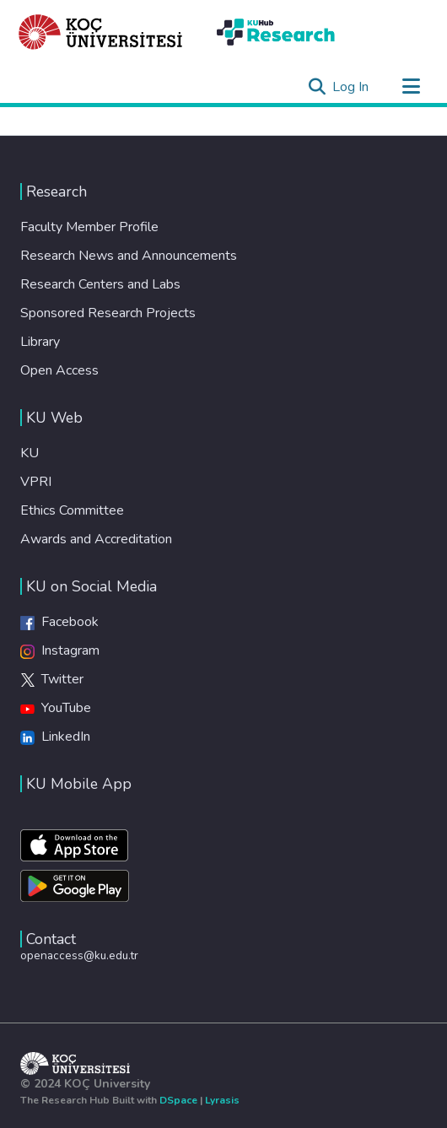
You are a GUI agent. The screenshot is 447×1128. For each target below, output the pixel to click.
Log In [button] (351, 87)
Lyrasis (222, 1100)
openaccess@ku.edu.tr (79, 955)
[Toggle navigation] (410, 87)
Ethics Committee (72, 510)
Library (40, 341)
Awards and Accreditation (96, 539)
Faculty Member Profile (89, 227)
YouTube (55, 708)
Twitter (51, 679)
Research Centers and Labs (100, 284)
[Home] (101, 32)
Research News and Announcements (128, 255)
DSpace (178, 1100)
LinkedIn (55, 736)
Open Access (59, 370)
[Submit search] (316, 87)
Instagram (60, 650)
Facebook (59, 622)
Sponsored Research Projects (108, 313)
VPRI (35, 481)
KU (29, 453)
